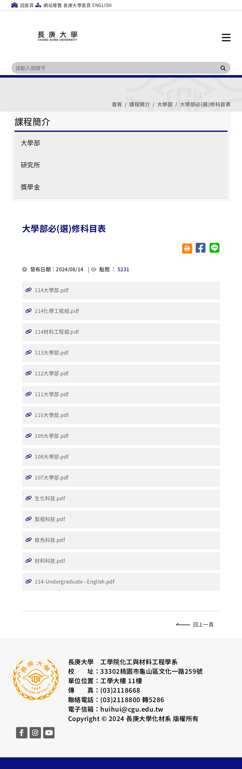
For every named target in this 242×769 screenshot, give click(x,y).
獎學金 (30, 186)
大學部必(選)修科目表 (205, 104)
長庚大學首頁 (77, 5)
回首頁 (22, 5)
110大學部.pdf (51, 415)
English (102, 5)
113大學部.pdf (51, 352)
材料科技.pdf (50, 560)
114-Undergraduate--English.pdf (74, 581)
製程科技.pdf (50, 519)
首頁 (117, 104)
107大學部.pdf (51, 477)
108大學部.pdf (51, 456)
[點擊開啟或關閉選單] (226, 36)
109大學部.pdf (51, 435)
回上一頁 (196, 624)
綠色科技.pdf (50, 539)
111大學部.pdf (51, 394)
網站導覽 (48, 5)
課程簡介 (139, 104)
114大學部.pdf (51, 290)
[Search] (121, 68)
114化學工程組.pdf (57, 310)
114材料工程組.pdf (57, 331)
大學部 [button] (30, 142)
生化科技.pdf (50, 498)
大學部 (165, 104)
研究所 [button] (30, 164)
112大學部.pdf (51, 373)
